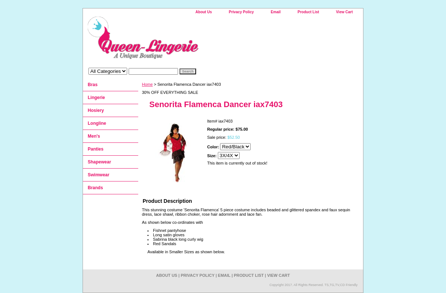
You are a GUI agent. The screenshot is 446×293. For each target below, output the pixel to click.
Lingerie (96, 97)
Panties (96, 149)
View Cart (344, 12)
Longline (97, 123)
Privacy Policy (241, 12)
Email (276, 12)
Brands (95, 187)
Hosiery (96, 110)
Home (147, 84)
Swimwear (98, 174)
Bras (93, 84)
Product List (308, 12)
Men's (94, 136)
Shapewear (99, 162)
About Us (203, 12)
